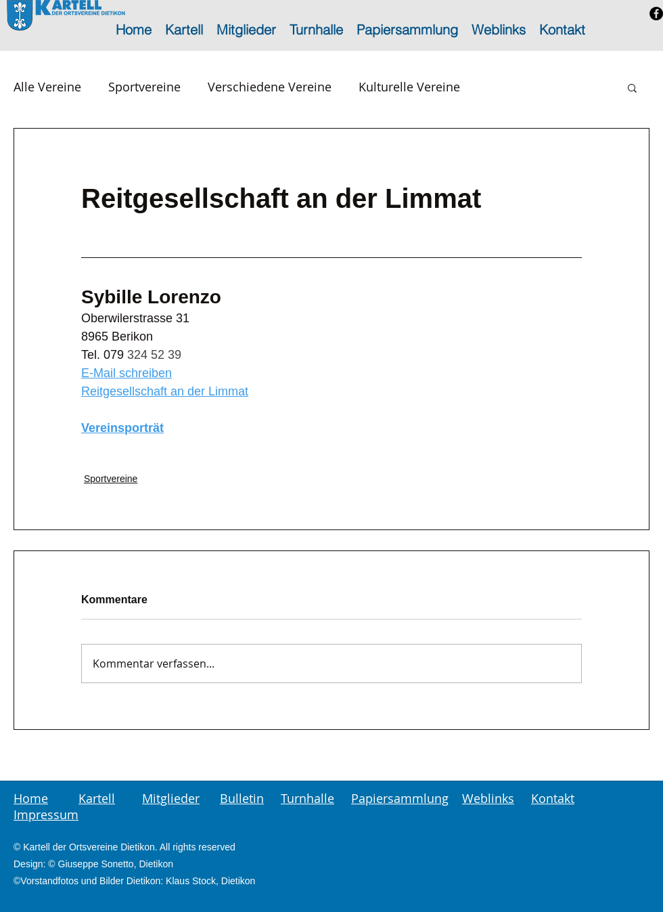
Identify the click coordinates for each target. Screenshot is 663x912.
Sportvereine (144, 87)
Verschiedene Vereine (270, 87)
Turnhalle (307, 798)
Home (31, 798)
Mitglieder (171, 798)
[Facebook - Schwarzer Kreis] (656, 13)
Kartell (96, 798)
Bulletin (242, 798)
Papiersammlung (400, 798)
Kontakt (552, 798)
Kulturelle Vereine (409, 87)
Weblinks (488, 798)
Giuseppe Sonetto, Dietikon (115, 864)
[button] (632, 87)
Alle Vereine (47, 87)
